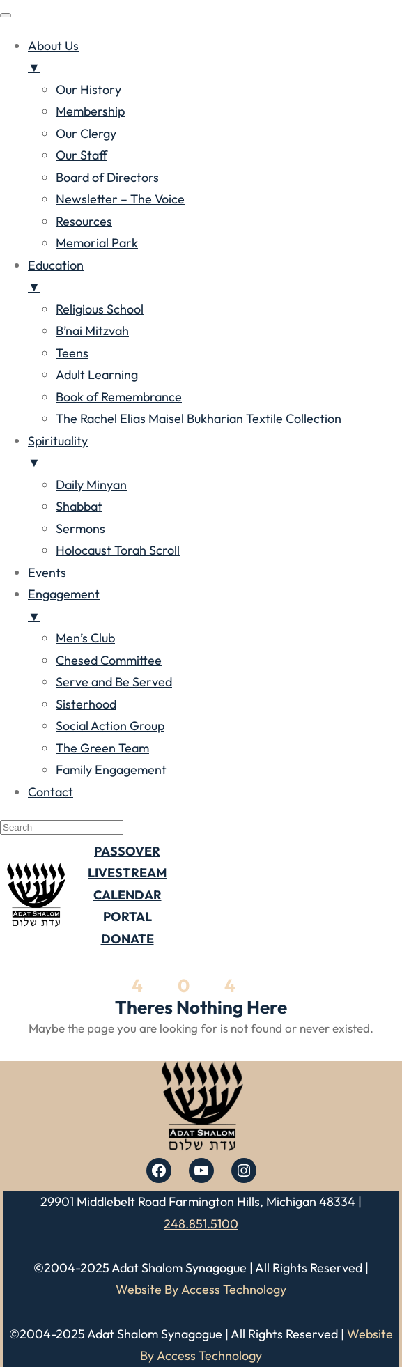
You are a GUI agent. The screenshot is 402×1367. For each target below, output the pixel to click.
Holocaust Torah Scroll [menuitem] (118, 550)
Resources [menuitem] (84, 221)
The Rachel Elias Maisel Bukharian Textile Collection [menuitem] (198, 418)
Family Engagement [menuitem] (111, 770)
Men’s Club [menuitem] (85, 638)
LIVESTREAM (127, 873)
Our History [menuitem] (88, 90)
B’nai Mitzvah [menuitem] (92, 331)
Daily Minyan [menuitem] (91, 485)
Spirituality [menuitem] (215, 453)
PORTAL (127, 917)
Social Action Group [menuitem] (110, 726)
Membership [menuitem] (90, 111)
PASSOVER (127, 851)
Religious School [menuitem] (100, 309)
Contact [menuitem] (50, 792)
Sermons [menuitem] (80, 528)
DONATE (127, 939)
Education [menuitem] (215, 277)
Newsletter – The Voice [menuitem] (120, 199)
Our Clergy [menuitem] (86, 133)
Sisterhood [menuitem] (86, 704)
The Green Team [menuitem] (102, 748)
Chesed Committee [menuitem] (109, 660)
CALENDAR (127, 895)
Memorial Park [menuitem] (97, 243)
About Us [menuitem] (215, 58)
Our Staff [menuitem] (81, 155)
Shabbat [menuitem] (79, 506)
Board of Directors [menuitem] (107, 177)
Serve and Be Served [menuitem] (114, 682)
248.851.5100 (201, 1224)
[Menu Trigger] (5, 15)
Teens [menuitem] (72, 353)
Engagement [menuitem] (215, 606)
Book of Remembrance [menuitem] (119, 397)
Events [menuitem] (47, 572)
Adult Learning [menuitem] (97, 374)
